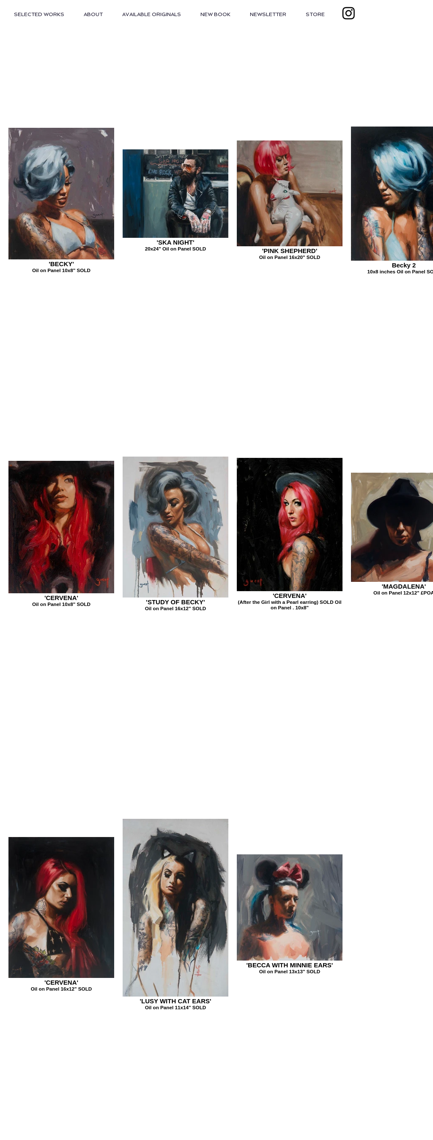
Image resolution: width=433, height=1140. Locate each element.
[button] (39, 14)
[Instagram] (348, 13)
